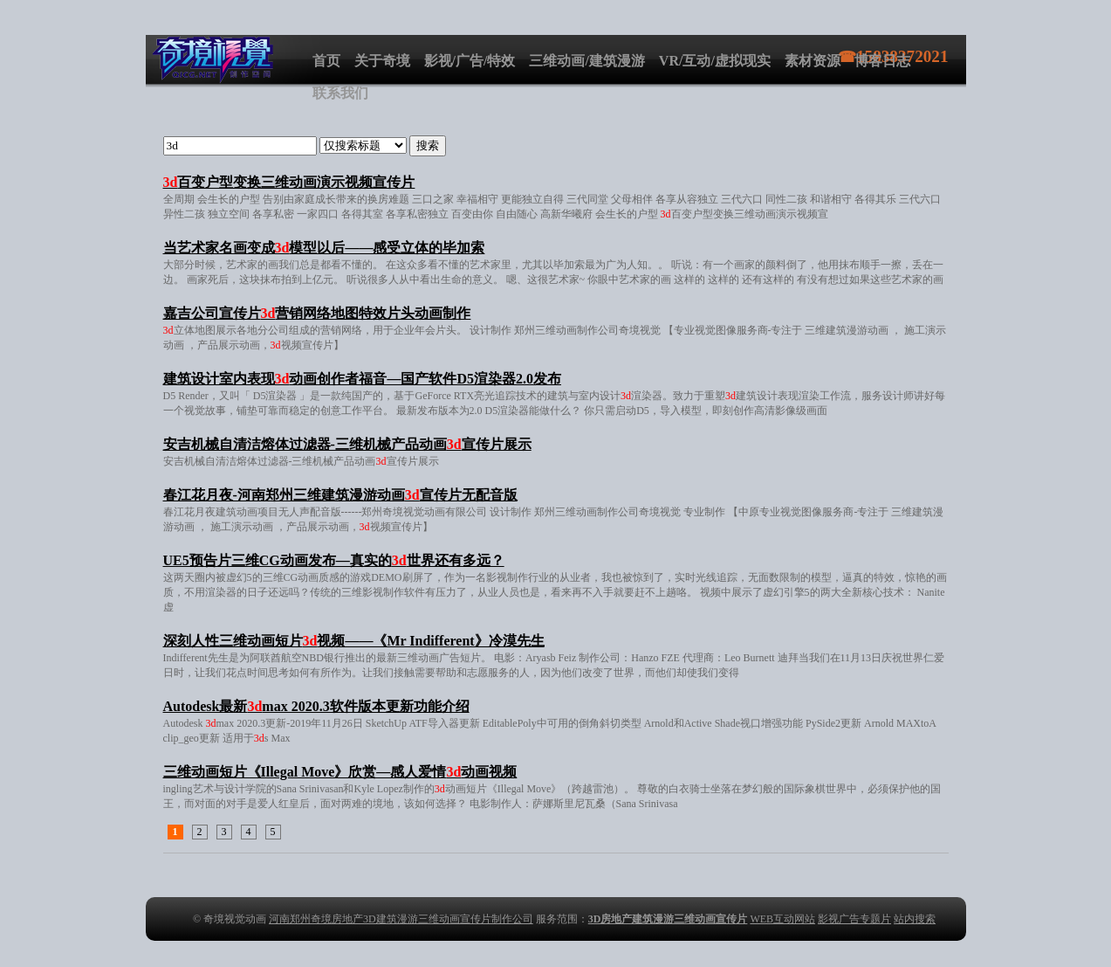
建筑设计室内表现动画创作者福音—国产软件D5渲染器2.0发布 (362, 378)
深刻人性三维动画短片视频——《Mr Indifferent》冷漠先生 (354, 640)
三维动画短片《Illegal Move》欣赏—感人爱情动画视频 (340, 771)
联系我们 (340, 93)
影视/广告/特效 (470, 60)
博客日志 (882, 60)
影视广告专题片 (854, 919)
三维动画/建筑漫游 (586, 60)
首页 (326, 60)
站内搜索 (915, 919)
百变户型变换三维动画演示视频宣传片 (289, 182)
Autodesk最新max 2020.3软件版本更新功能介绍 (316, 706)
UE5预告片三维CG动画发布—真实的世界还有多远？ (333, 560)
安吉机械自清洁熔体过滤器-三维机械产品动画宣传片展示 (347, 444)
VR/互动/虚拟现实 (715, 60)
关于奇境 (382, 60)
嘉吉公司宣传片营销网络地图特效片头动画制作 (317, 313)
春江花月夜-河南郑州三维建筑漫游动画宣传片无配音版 (340, 494)
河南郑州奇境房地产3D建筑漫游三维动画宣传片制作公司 (401, 919)
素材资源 (812, 60)
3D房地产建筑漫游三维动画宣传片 (668, 919)
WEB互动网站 (782, 919)
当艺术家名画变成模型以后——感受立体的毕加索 (324, 247)
